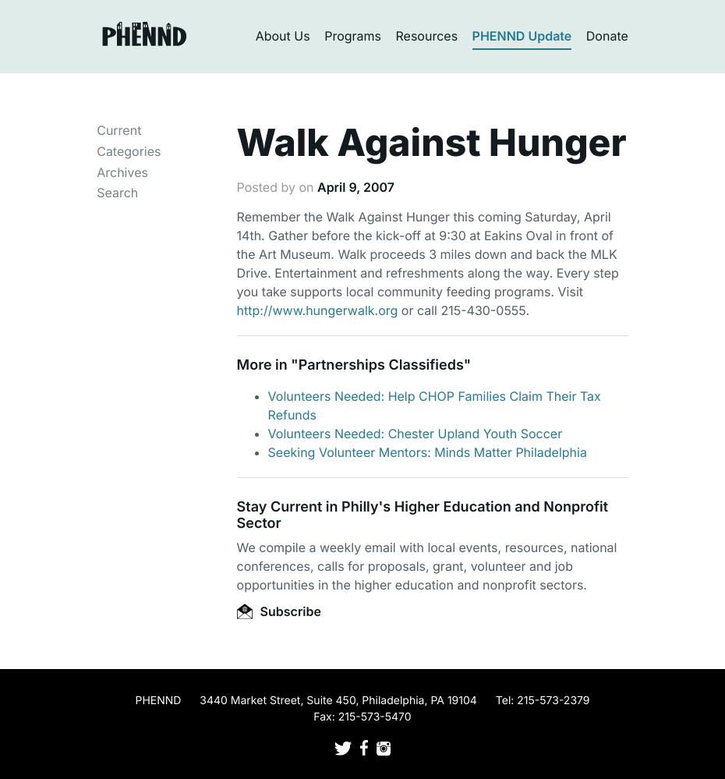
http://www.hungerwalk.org (317, 310)
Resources (427, 36)
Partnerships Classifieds (381, 365)
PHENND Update (522, 36)
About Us (283, 36)
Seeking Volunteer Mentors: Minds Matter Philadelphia (427, 452)
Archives (122, 172)
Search (117, 192)
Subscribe (279, 611)
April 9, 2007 (355, 187)
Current (119, 130)
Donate (607, 36)
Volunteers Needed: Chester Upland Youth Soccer (415, 433)
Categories (129, 151)
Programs (352, 36)
